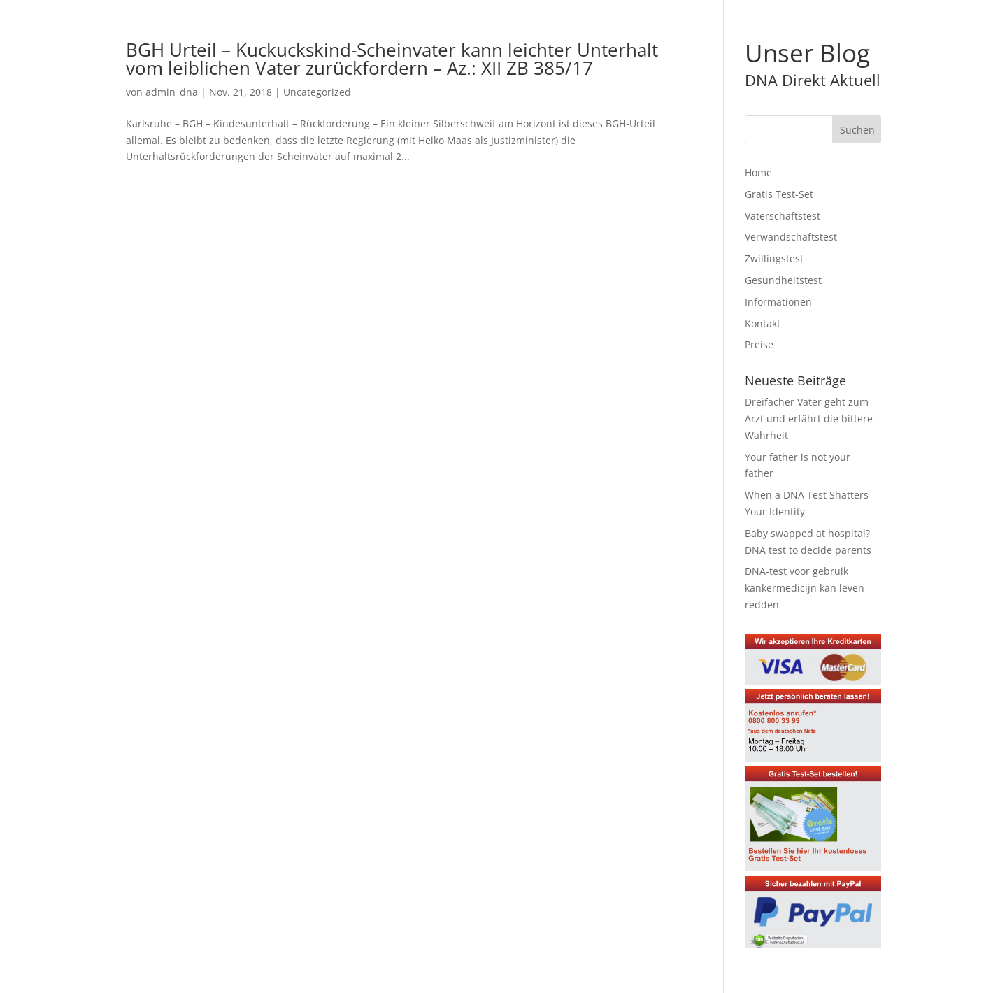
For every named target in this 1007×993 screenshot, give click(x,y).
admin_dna (171, 92)
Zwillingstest (774, 258)
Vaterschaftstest (782, 215)
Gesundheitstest (783, 280)
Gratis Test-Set (779, 194)
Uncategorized (317, 92)
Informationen (778, 301)
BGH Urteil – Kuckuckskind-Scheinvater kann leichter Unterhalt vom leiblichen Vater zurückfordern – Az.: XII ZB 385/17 (392, 58)
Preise (759, 344)
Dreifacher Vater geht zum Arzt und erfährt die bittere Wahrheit (809, 418)
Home (758, 172)
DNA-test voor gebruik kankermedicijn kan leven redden (804, 587)
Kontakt (762, 323)
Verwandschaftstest (791, 236)
